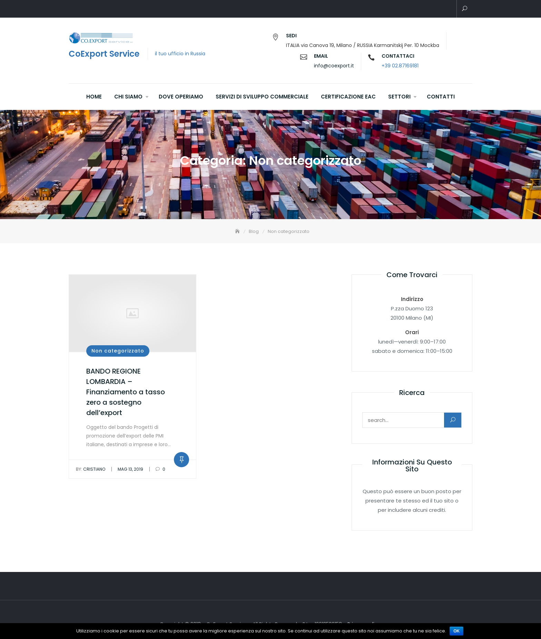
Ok (456, 631)
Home (94, 96)
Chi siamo (128, 96)
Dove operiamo (181, 96)
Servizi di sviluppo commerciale (262, 96)
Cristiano (90, 469)
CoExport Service (104, 53)
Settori (399, 96)
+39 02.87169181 (400, 65)
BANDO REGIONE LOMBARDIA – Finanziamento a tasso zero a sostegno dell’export (125, 391)
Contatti (441, 96)
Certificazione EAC (348, 96)
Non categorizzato (117, 350)
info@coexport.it (334, 65)
